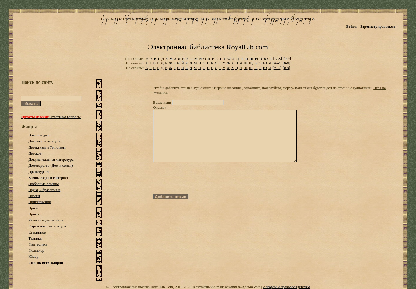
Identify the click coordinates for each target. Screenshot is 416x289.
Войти (351, 26)
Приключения (39, 202)
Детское (34, 153)
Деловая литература (44, 141)
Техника (34, 238)
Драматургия (38, 171)
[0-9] (287, 58)
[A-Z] (277, 58)
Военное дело (39, 135)
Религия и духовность (45, 220)
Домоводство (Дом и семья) (50, 165)
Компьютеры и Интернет (48, 177)
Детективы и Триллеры (46, 147)
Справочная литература (47, 226)
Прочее (34, 214)
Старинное (37, 232)
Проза (33, 208)
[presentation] (197, 188)
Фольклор (36, 250)
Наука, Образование (44, 190)
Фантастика (37, 244)
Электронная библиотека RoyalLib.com (208, 47)
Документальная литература (50, 159)
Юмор (33, 256)
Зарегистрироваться (377, 26)
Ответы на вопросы (65, 117)
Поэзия (34, 196)
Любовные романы (43, 183)
